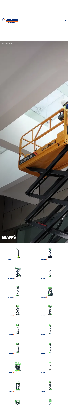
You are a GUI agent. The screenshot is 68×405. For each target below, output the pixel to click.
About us (34, 20)
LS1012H (42, 316)
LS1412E (42, 373)
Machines (40, 20)
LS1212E (10, 391)
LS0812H (10, 335)
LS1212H (10, 316)
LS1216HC (43, 297)
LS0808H (42, 335)
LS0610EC (43, 259)
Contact (61, 20)
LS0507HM (43, 354)
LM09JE (10, 259)
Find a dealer (54, 20)
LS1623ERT (11, 278)
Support (47, 20)
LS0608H (10, 354)
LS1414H (42, 278)
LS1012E (42, 391)
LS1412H (10, 297)
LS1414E (10, 373)
